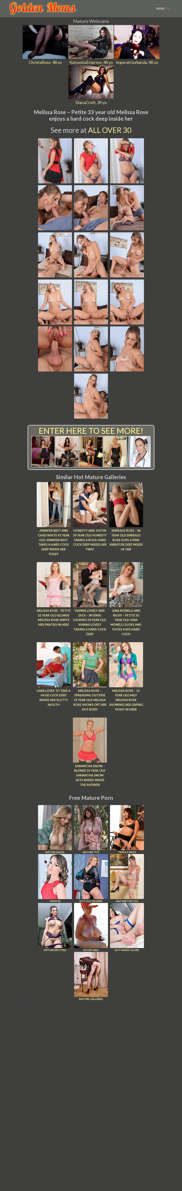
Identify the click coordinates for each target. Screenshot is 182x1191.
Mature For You (127, 878)
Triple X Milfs (127, 829)
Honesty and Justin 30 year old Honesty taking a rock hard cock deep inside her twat (90, 540)
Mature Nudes (55, 829)
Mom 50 (55, 878)
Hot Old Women (91, 878)
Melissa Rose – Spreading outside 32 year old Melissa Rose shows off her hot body (89, 700)
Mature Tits (91, 829)
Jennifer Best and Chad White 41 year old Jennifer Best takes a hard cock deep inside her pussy (53, 542)
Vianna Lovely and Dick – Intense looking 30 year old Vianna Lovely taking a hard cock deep (89, 622)
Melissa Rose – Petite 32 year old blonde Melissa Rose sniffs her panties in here (54, 617)
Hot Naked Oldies (127, 927)
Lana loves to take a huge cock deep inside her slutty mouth (53, 697)
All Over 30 (110, 130)
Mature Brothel (55, 927)
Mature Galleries (91, 976)
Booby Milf (91, 927)
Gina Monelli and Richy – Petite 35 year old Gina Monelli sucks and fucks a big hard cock (125, 622)
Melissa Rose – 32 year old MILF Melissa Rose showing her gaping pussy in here (126, 700)
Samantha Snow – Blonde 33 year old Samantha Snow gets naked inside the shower (89, 775)
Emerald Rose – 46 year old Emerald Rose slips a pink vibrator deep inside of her (126, 540)
